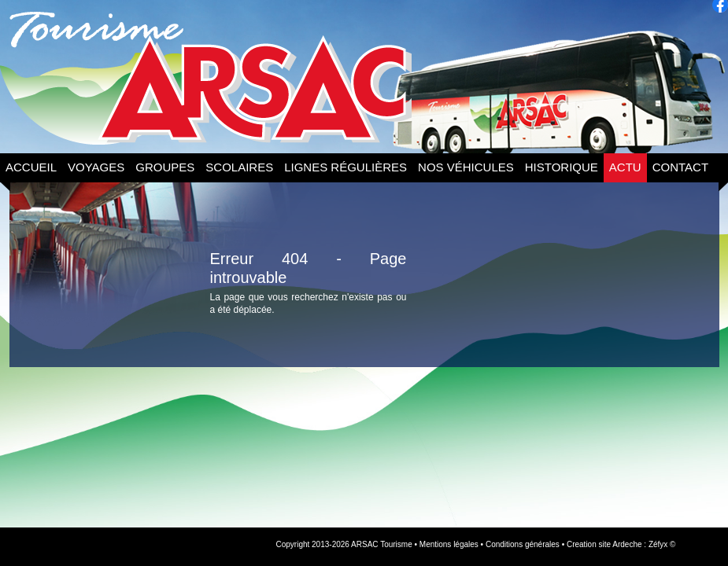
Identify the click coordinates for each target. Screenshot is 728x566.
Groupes (164, 167)
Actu (625, 167)
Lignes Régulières (345, 167)
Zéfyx (658, 544)
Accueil (31, 167)
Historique (561, 167)
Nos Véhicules (466, 167)
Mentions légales (449, 544)
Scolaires (239, 167)
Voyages (96, 167)
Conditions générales (523, 544)
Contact (680, 167)
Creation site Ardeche (604, 544)
